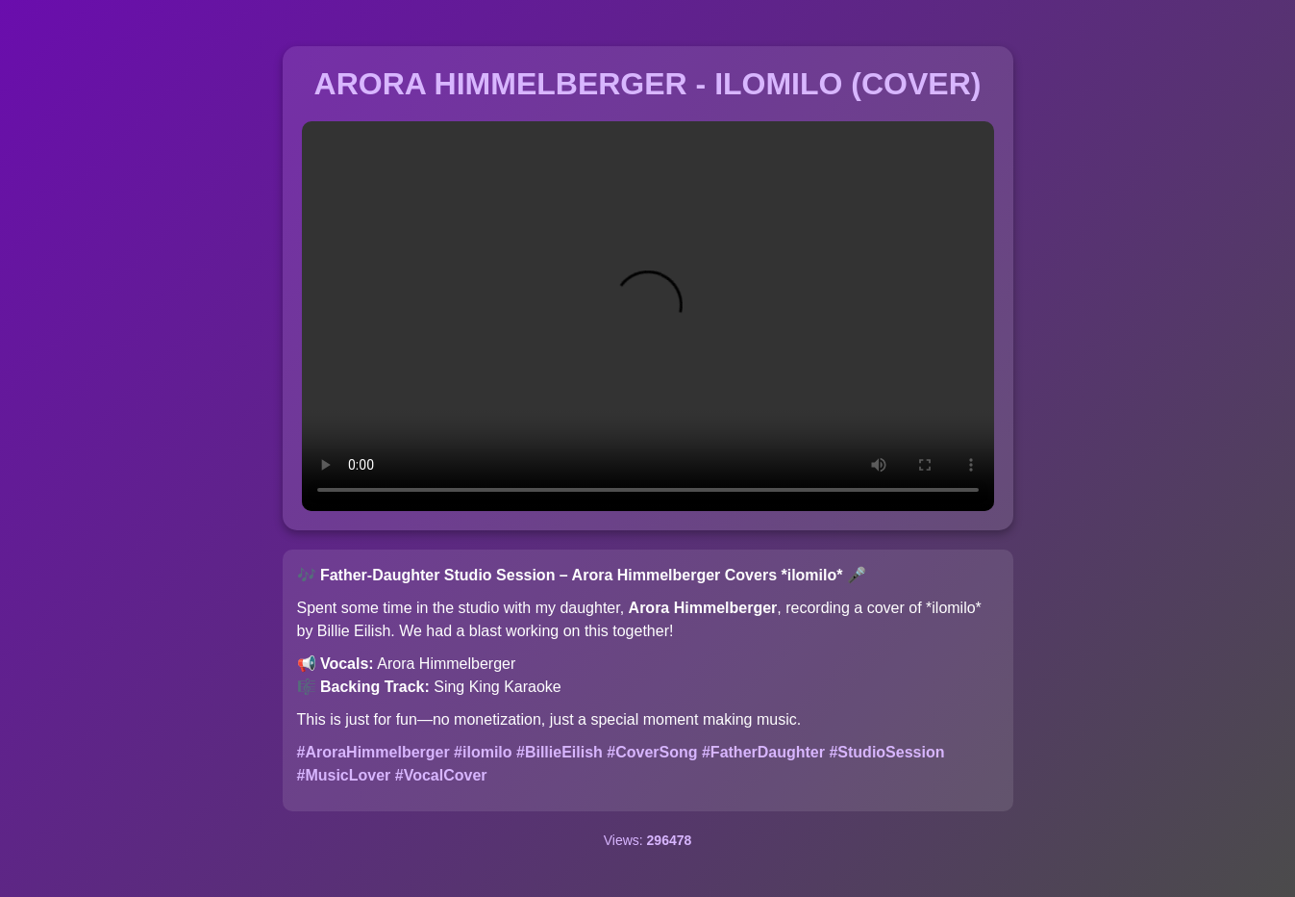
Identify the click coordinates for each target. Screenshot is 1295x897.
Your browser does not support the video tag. (648, 316)
